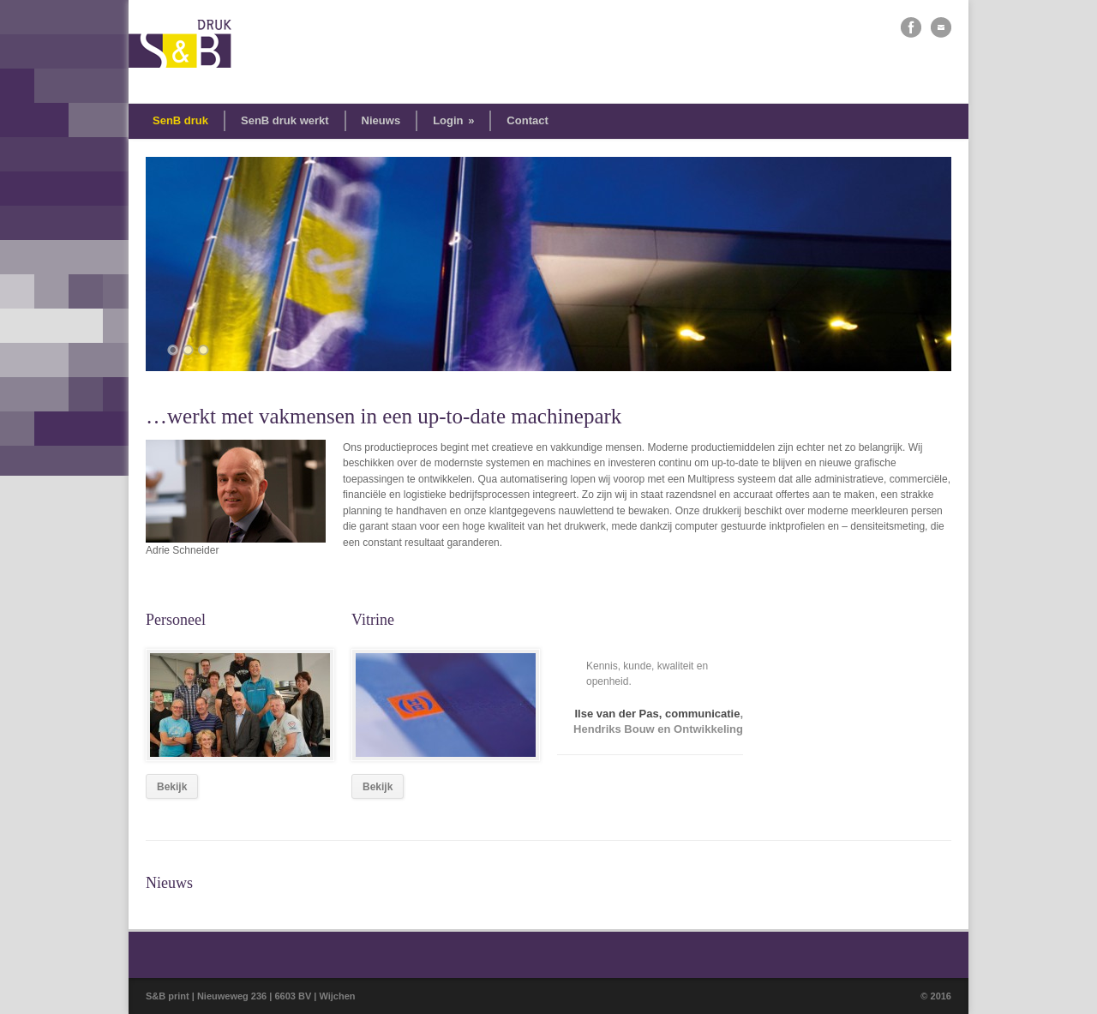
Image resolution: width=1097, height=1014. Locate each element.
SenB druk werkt (285, 120)
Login (453, 120)
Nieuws (381, 120)
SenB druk (180, 120)
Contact (527, 120)
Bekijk (172, 787)
